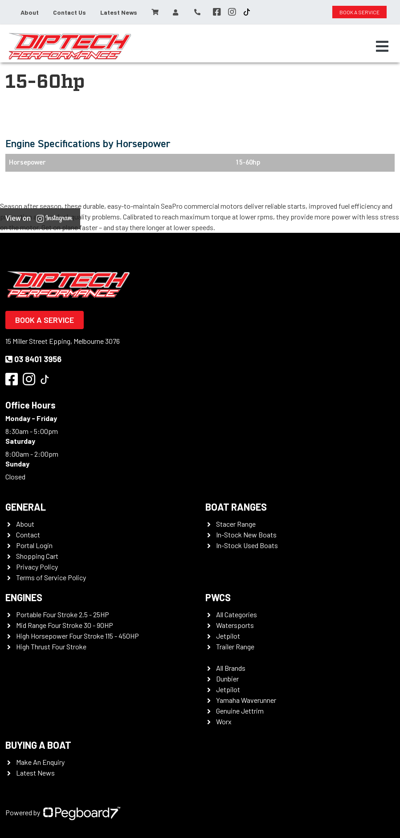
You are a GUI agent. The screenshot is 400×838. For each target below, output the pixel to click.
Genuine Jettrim (240, 710)
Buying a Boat (38, 745)
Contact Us (69, 12)
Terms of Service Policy (51, 577)
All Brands (230, 668)
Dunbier (227, 678)
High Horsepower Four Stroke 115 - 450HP (77, 636)
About (29, 12)
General (25, 506)
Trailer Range (235, 646)
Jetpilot (228, 636)
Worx (224, 721)
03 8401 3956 (33, 359)
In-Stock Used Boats (247, 545)
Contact (28, 534)
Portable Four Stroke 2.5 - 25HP (62, 614)
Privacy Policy (37, 566)
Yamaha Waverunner (246, 700)
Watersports (235, 625)
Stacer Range (236, 524)
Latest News (118, 12)
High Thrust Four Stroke (51, 646)
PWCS (218, 597)
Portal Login (34, 545)
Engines (23, 597)
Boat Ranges (236, 506)
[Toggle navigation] (382, 46)
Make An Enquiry (40, 762)
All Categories (236, 614)
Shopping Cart (37, 556)
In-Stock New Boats (246, 534)
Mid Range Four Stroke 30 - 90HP (64, 625)
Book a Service (44, 320)
